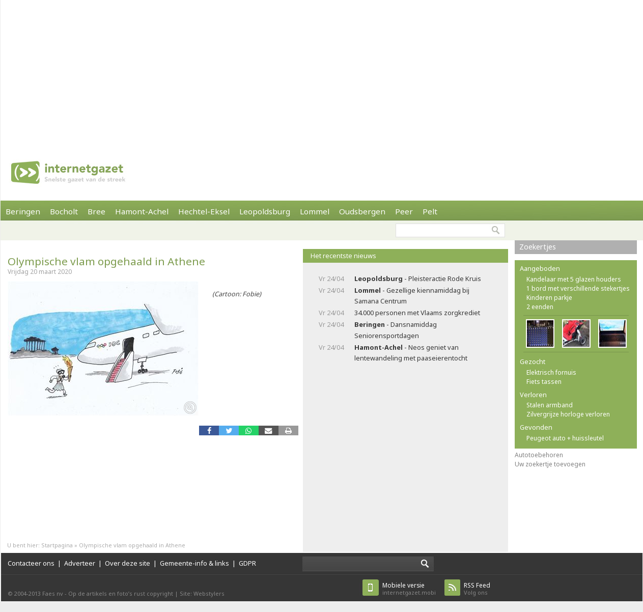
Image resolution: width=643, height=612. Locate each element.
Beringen (23, 211)
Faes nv (52, 593)
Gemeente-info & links (194, 563)
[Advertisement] (259, 71)
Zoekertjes (537, 247)
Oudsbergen (362, 211)
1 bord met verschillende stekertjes (578, 288)
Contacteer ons (31, 563)
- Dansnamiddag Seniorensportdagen (395, 330)
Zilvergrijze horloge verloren (568, 414)
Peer (404, 211)
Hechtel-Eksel (204, 211)
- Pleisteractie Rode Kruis (417, 278)
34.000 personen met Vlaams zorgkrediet (417, 312)
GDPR (247, 563)
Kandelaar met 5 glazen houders (573, 279)
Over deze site (127, 563)
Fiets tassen (544, 381)
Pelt (430, 211)
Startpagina (57, 545)
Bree (96, 211)
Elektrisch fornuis (551, 372)
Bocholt (64, 211)
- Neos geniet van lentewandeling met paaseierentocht (410, 353)
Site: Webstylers (202, 593)
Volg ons (477, 588)
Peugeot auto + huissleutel (565, 438)
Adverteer (79, 563)
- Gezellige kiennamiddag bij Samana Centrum (411, 295)
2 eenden (539, 306)
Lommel (314, 211)
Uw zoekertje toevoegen (550, 464)
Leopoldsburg (264, 211)
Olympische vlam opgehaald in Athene (106, 261)
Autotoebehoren (539, 455)
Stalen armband (549, 405)
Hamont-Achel (142, 211)
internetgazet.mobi (409, 588)
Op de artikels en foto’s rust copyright (120, 593)
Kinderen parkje (549, 297)
